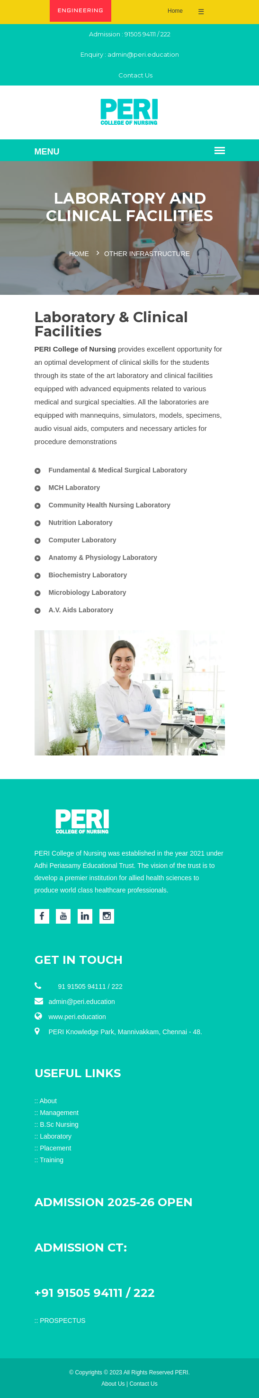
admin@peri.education (143, 54)
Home (175, 11)
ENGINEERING (80, 11)
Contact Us (129, 75)
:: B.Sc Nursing (57, 1124)
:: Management (57, 1112)
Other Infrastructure (147, 253)
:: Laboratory (53, 1136)
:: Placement (53, 1148)
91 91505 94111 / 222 (79, 986)
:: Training (49, 1160)
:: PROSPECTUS (60, 1320)
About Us (113, 1384)
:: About (46, 1101)
